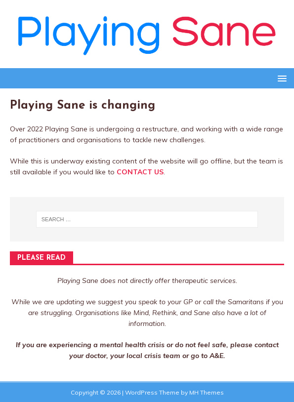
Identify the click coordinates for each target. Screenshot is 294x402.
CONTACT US (140, 171)
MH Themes (206, 392)
